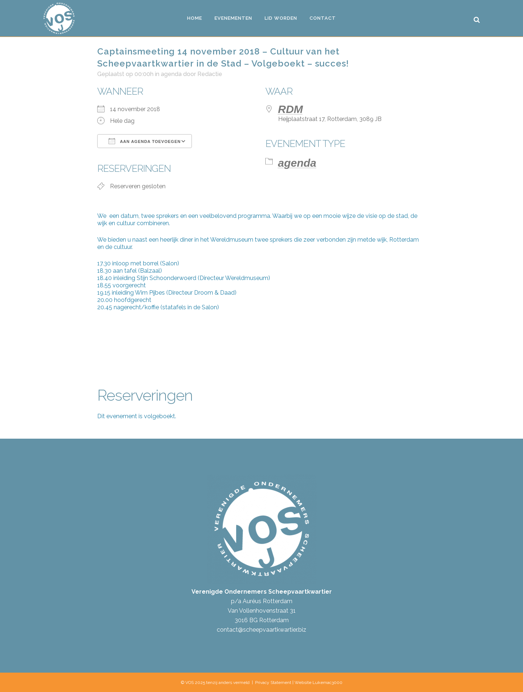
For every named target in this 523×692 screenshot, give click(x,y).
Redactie (209, 74)
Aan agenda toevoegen (145, 141)
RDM (290, 109)
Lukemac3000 (327, 682)
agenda (171, 74)
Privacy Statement (273, 682)
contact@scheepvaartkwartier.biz (261, 629)
